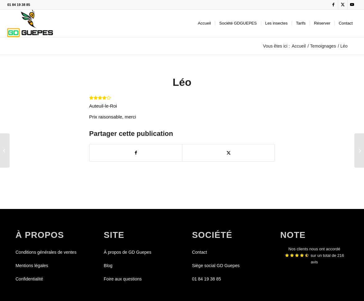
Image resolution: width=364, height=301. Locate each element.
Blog (108, 265)
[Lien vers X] (342, 4)
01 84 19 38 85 (18, 5)
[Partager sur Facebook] (135, 152)
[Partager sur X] (228, 152)
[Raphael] (359, 150)
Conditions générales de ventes (46, 252)
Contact (199, 252)
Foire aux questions (123, 278)
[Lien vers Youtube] (352, 4)
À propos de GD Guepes (127, 252)
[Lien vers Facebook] (333, 4)
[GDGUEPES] (30, 23)
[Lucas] (5, 150)
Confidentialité (29, 278)
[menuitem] (204, 23)
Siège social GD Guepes (215, 265)
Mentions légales (32, 265)
